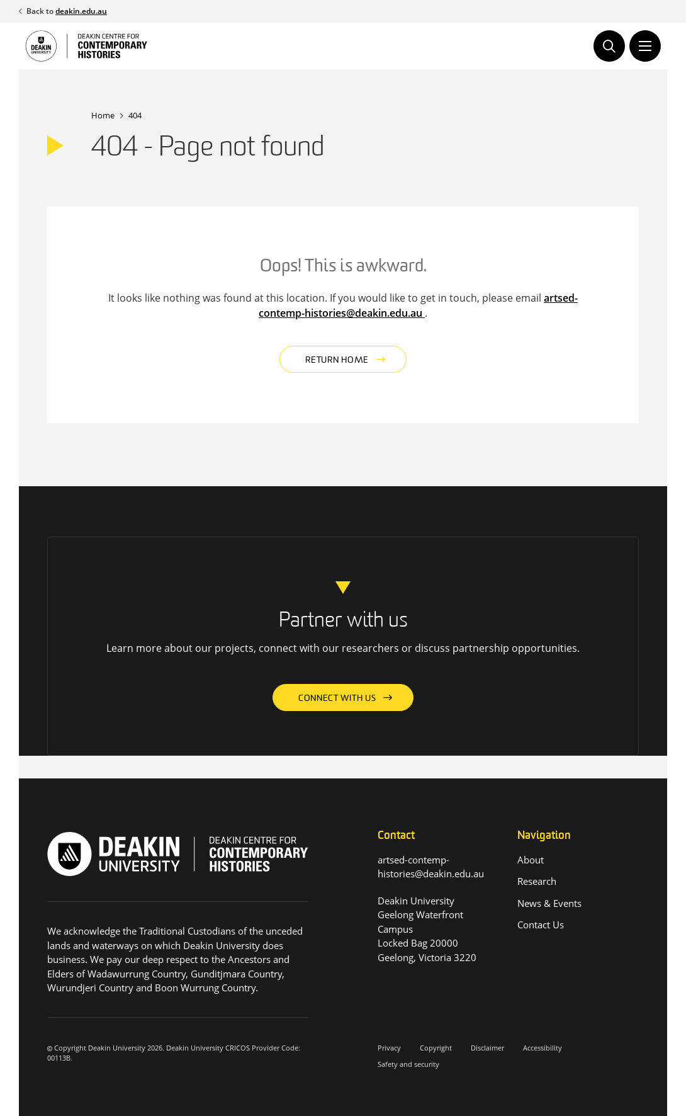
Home (103, 115)
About (530, 859)
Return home (337, 360)
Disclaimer (487, 1047)
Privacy (389, 1047)
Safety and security (408, 1064)
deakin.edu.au (81, 11)
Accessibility (542, 1047)
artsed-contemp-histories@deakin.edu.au (418, 305)
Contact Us (540, 924)
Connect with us (337, 698)
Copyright (436, 1047)
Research (536, 881)
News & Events (549, 903)
